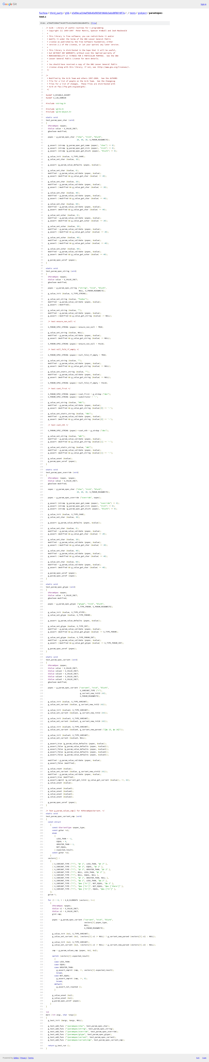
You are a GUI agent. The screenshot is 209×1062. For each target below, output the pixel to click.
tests (133, 13)
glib (67, 13)
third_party (56, 13)
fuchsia (43, 13)
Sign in (203, 4)
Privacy (23, 1058)
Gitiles (16, 1058)
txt (197, 1058)
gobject (142, 13)
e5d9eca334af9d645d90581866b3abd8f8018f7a (98, 13)
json (204, 1058)
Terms (31, 1058)
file (94, 23)
